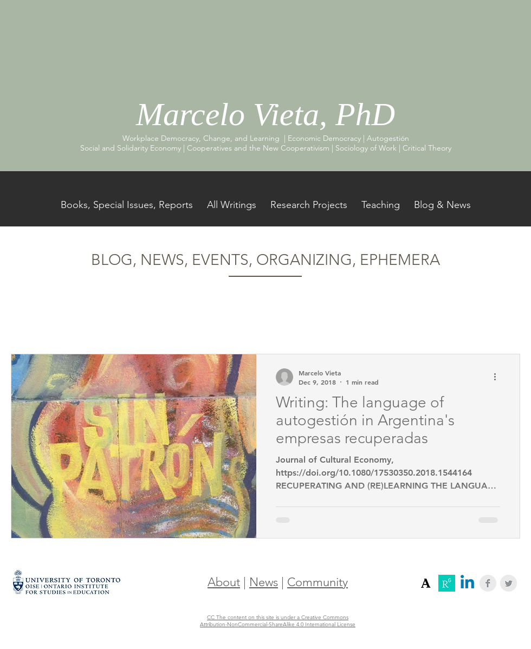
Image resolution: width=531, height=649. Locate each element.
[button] (506, 322)
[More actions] (498, 377)
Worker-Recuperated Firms (355, 321)
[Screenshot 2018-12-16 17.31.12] (426, 583)
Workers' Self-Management (181, 321)
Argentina (269, 321)
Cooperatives (87, 321)
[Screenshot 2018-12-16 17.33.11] (446, 583)
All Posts (26, 321)
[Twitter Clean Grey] (508, 583)
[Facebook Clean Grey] (488, 583)
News (263, 582)
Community (317, 582)
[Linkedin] (467, 583)
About (224, 582)
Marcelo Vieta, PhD (265, 114)
